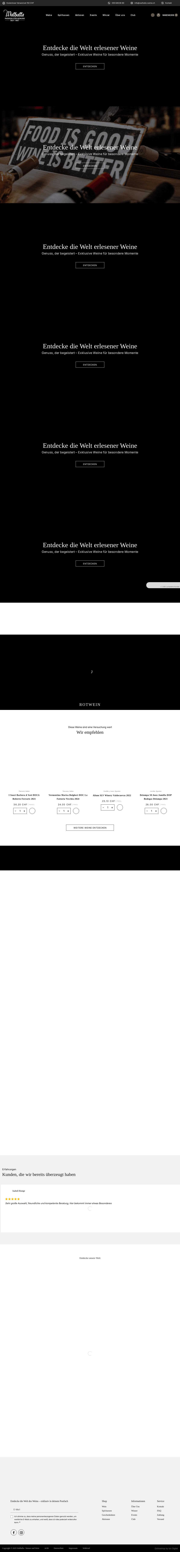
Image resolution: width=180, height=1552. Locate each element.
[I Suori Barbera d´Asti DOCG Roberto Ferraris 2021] (24, 765)
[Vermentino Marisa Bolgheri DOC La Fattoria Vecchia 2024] (68, 765)
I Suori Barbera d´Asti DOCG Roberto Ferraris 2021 (24, 797)
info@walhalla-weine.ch (145, 3)
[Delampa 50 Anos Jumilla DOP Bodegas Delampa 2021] (155, 765)
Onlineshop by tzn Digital (166, 1548)
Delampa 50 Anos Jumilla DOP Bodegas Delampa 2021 (156, 797)
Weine (49, 15)
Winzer (106, 15)
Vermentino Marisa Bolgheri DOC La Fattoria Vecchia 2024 (68, 797)
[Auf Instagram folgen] (21, 1532)
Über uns (120, 15)
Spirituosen (63, 15)
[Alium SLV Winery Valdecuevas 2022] (111, 765)
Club (133, 15)
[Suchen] (153, 15)
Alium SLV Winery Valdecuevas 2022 (112, 795)
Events (93, 15)
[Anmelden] (158, 15)
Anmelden (76, 1509)
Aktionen (79, 15)
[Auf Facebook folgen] (14, 1532)
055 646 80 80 (118, 3)
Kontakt (168, 3)
